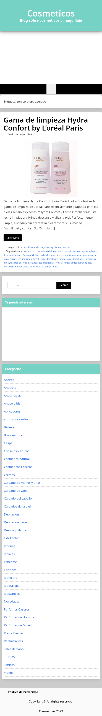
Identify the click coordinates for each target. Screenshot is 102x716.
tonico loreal (51, 266)
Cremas (9, 475)
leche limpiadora (67, 255)
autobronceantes (16, 419)
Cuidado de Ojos (15, 491)
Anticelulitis (12, 403)
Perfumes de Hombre (19, 617)
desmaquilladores (13, 255)
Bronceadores (14, 435)
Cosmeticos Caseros (18, 467)
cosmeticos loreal (72, 251)
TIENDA (9, 657)
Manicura (10, 578)
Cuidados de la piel (33, 247)
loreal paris (52, 259)
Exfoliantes (11, 538)
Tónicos (66, 247)
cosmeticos (29, 251)
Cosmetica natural (17, 459)
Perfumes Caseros (17, 609)
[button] (51, 89)
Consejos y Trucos (16, 451)
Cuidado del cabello (18, 498)
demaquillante (89, 251)
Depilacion (11, 514)
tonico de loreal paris (33, 266)
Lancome (10, 562)
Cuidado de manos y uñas (22, 483)
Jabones (9, 546)
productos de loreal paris (71, 259)
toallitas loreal (63, 262)
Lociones (10, 570)
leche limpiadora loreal (27, 259)
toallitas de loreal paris (21, 262)
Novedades (12, 601)
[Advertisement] (51, 58)
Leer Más (13, 238)
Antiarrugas (12, 396)
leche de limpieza (49, 255)
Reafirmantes (13, 641)
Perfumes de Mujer (17, 625)
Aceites (9, 380)
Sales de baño (14, 649)
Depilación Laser (15, 522)
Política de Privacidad (23, 692)
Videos (8, 673)
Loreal (43, 259)
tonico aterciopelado (81, 262)
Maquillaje (11, 586)
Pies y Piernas (13, 633)
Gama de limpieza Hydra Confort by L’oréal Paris (46, 124)
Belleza (9, 427)
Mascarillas (12, 594)
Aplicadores (12, 411)
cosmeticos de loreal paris (49, 251)
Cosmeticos (51, 13)
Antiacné (10, 388)
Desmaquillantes (52, 247)
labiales (9, 554)
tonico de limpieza (13, 266)
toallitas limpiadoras (44, 262)
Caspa (8, 443)
